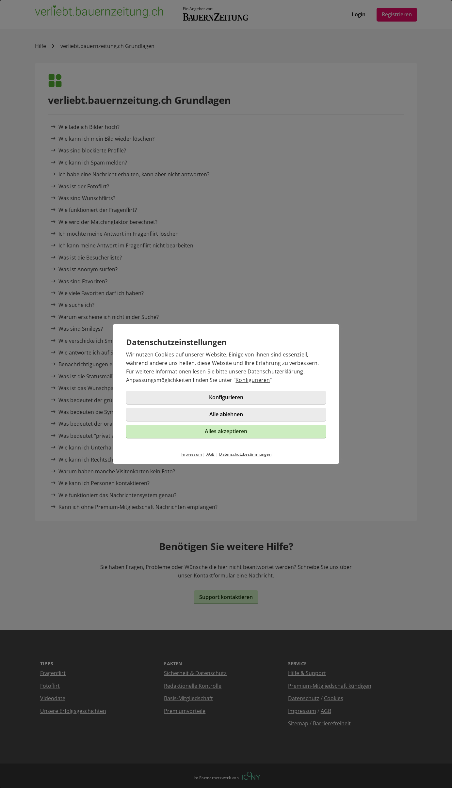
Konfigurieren (252, 380)
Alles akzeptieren (226, 431)
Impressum (191, 454)
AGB (210, 454)
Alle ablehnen (226, 414)
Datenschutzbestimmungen (245, 454)
